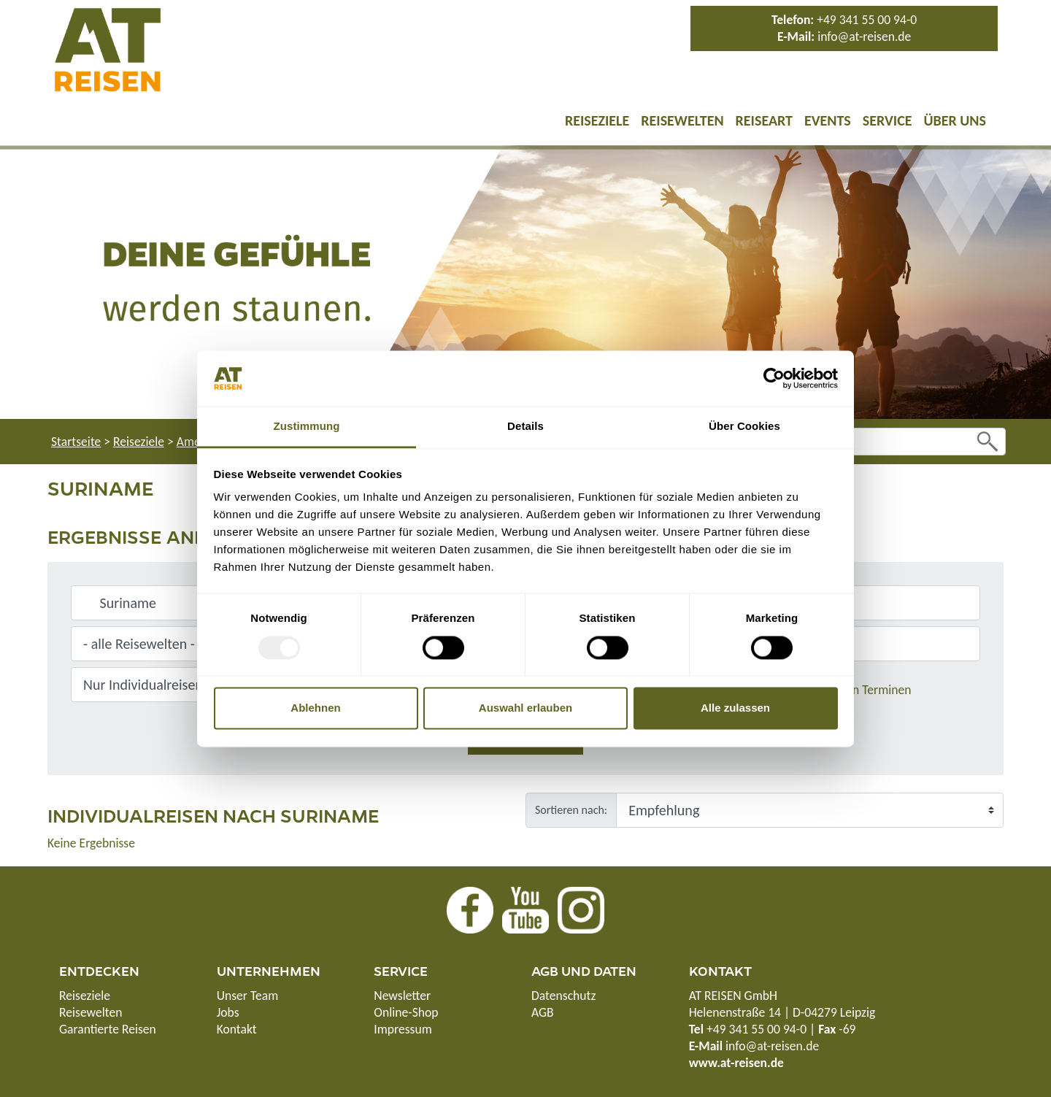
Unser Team (248, 996)
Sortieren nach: (571, 810)
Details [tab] (525, 426)
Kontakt (237, 1029)
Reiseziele (597, 120)
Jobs (228, 1012)
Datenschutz (563, 996)
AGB (542, 1012)
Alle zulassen (735, 708)
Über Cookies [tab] (744, 426)
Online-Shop (406, 1012)
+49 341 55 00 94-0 (867, 20)
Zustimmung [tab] (307, 426)
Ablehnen (315, 708)
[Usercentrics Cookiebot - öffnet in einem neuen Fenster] (774, 378)
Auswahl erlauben (525, 708)
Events (827, 120)
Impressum (402, 1029)
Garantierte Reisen (107, 1029)
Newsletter (402, 996)
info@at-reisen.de (864, 36)
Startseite (76, 442)
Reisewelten (682, 120)
